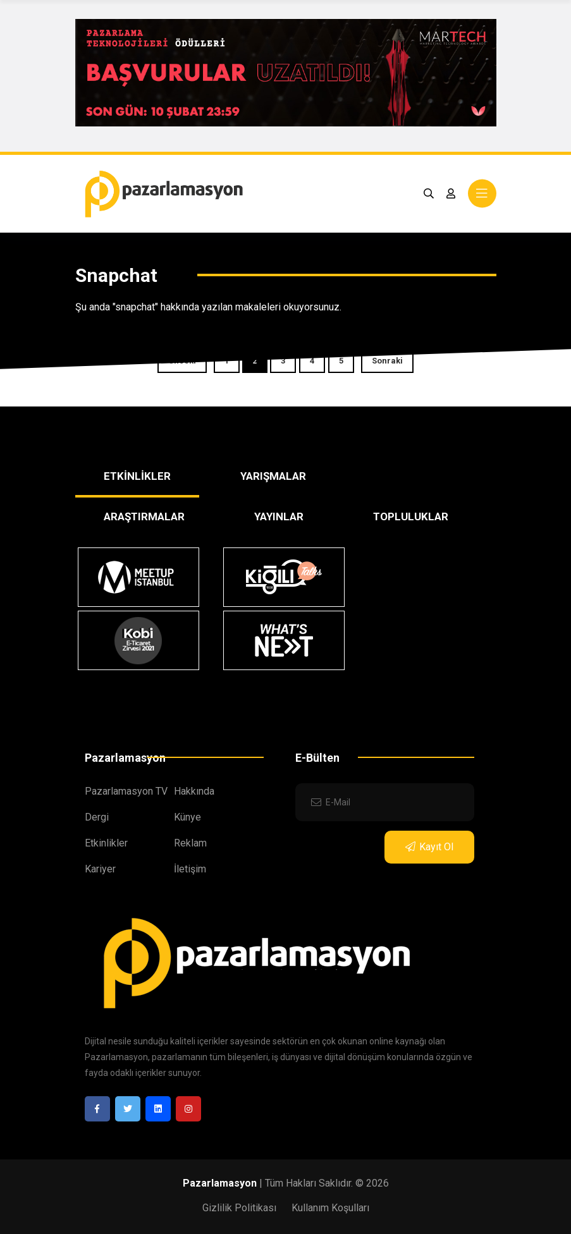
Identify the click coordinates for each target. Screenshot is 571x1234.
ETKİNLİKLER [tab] (137, 476)
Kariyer (100, 869)
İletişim (190, 869)
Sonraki (387, 360)
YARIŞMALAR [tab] (273, 476)
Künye (187, 817)
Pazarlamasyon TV (126, 791)
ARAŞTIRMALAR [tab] (144, 516)
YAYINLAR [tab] (279, 516)
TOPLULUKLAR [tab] (410, 516)
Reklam (190, 843)
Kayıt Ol (429, 847)
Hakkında (194, 791)
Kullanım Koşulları (330, 1208)
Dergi (97, 817)
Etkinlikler (106, 843)
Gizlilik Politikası (239, 1208)
